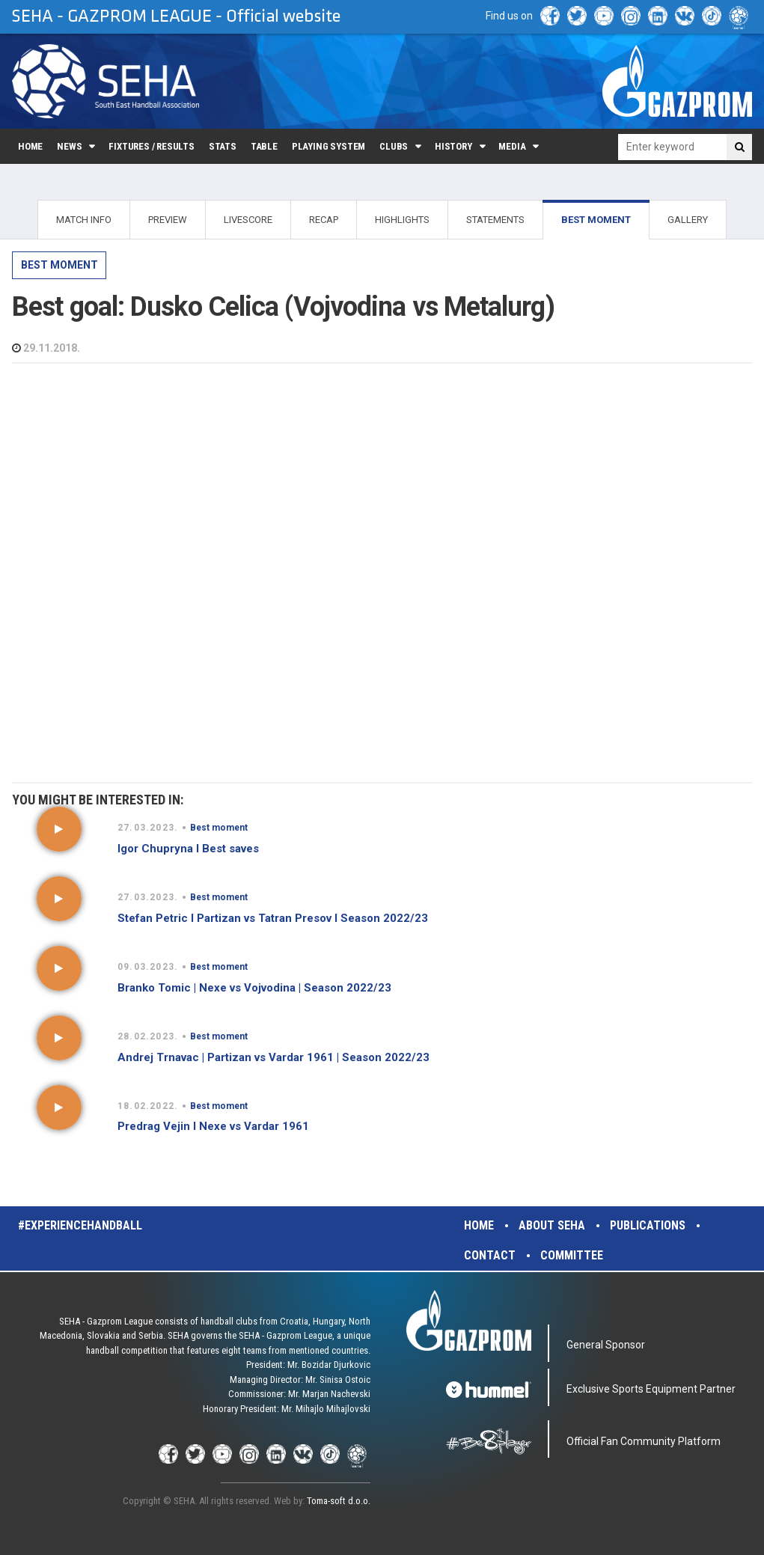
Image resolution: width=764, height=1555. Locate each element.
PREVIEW (167, 219)
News (69, 146)
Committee (571, 1255)
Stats (222, 146)
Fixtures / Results (152, 146)
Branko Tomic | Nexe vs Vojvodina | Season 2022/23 (254, 988)
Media (511, 146)
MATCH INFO (83, 219)
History (453, 146)
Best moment (59, 265)
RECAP (323, 219)
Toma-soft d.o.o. (338, 1500)
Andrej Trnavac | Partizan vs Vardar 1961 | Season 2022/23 (273, 1057)
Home (30, 146)
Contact (490, 1255)
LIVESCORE (248, 219)
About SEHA (552, 1225)
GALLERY (687, 219)
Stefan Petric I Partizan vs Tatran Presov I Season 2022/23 (272, 918)
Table (264, 146)
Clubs (393, 146)
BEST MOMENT (596, 219)
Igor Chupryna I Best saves (188, 848)
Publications (647, 1225)
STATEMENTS (495, 219)
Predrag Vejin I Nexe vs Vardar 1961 (213, 1126)
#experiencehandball (80, 1225)
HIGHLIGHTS (402, 219)
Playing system (328, 146)
